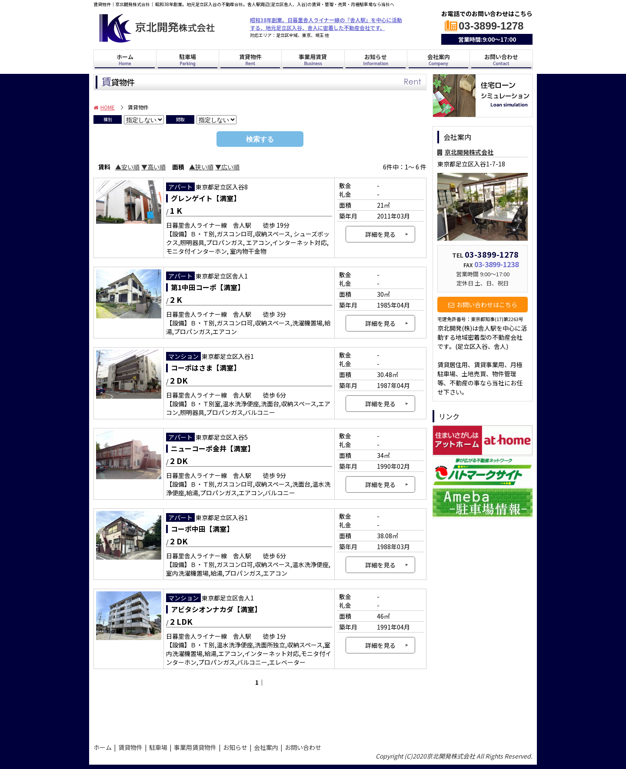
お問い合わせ (501, 60)
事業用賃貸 (313, 60)
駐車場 (187, 60)
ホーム (125, 60)
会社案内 (438, 60)
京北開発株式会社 (465, 152)
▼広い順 (227, 166)
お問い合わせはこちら (482, 304)
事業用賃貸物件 (195, 747)
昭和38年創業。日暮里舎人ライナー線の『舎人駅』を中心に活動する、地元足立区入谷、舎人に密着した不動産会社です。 (326, 23)
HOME (104, 107)
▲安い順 (127, 166)
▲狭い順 (201, 166)
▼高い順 (153, 166)
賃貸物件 (250, 60)
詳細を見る (380, 234)
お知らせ (375, 60)
